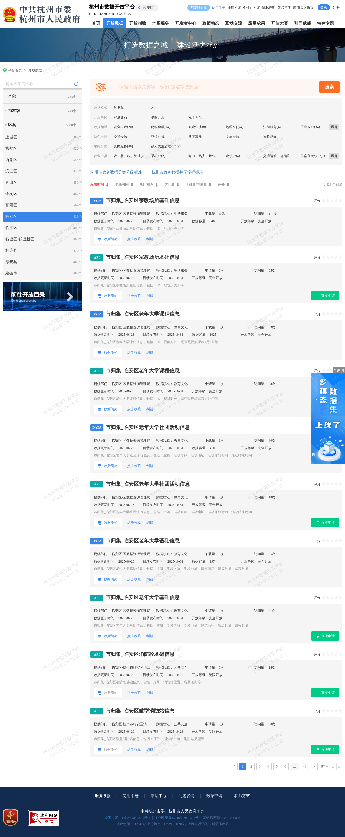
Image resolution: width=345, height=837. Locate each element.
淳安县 (11, 262)
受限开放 (158, 117)
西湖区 (11, 160)
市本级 (14, 111)
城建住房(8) (197, 127)
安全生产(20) (123, 127)
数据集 (119, 108)
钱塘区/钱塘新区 (19, 239)
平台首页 (15, 70)
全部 (12, 96)
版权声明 (284, 8)
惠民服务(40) (123, 146)
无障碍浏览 (198, 8)
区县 (12, 125)
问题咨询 (186, 796)
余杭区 (11, 194)
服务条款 (103, 796)
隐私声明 (269, 8)
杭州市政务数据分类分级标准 (116, 172)
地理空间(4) (234, 127)
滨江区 (11, 171)
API (153, 108)
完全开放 (195, 117)
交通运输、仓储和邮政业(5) (283, 156)
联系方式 (242, 796)
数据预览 (107, 239)
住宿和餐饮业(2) (313, 156)
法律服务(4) (272, 127)
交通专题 (120, 137)
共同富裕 (195, 137)
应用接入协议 (303, 8)
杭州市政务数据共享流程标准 (177, 172)
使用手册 (218, 8)
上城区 (11, 137)
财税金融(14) (160, 127)
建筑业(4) (233, 156)
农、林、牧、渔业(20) (130, 156)
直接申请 (325, 296)
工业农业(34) (310, 127)
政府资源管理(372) (165, 146)
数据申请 (214, 796)
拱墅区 (11, 148)
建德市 (11, 273)
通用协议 (234, 8)
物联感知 (270, 137)
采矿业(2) (158, 156)
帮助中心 (159, 796)
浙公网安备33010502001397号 (176, 818)
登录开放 (120, 117)
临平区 (11, 228)
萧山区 (11, 182)
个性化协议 (251, 8)
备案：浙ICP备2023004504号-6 (127, 818)
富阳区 (11, 205)
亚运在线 (158, 137)
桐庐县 (11, 250)
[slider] (331, 201)
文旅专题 (232, 137)
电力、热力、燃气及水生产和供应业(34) (218, 156)
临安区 (11, 216)
